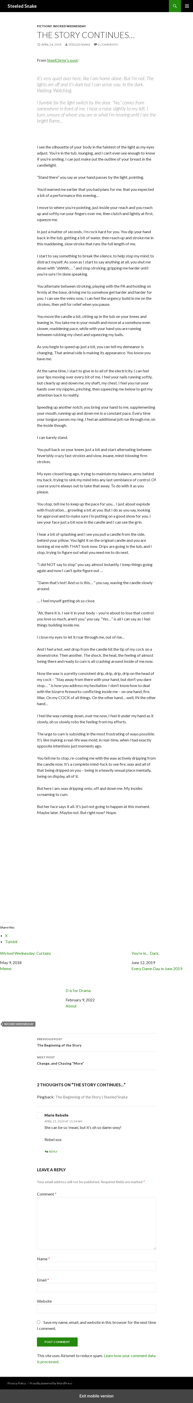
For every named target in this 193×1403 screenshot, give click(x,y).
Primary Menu (187, 6)
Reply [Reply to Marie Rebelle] (53, 1151)
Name (43, 1258)
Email (43, 1279)
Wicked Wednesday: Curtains (25, 953)
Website (44, 1301)
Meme (5, 968)
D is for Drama (96, 972)
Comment (47, 1193)
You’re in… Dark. (145, 953)
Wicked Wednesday (69, 26)
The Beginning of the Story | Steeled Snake (91, 1096)
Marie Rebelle (56, 1115)
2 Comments (108, 44)
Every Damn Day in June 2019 (156, 968)
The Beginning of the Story (96, 1041)
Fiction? (44, 26)
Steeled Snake (22, 6)
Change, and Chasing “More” (96, 1059)
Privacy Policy (17, 1383)
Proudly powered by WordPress (51, 1383)
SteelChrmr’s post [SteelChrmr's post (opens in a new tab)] (62, 60)
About (71, 1005)
